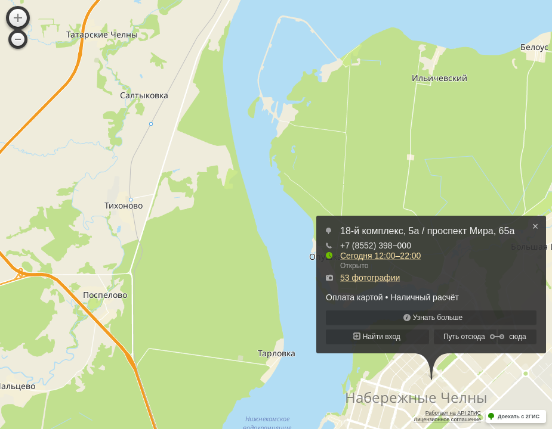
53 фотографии (370, 277)
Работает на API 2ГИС (453, 413)
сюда (517, 336)
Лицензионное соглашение (447, 419)
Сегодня (380, 255)
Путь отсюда (464, 336)
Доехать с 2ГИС (518, 416)
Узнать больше (437, 317)
